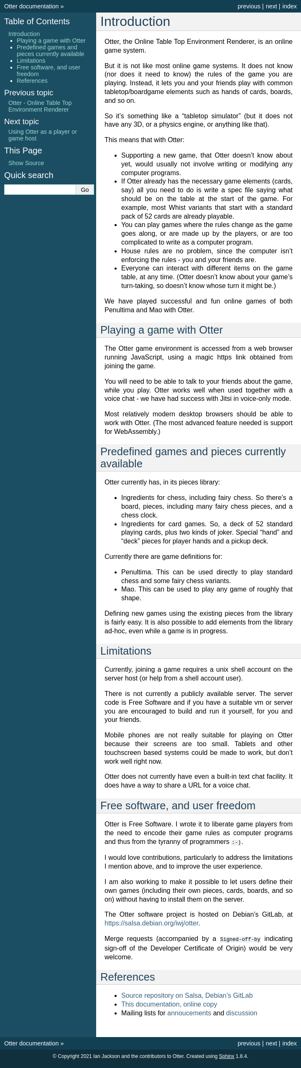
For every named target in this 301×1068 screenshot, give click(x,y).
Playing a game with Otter (51, 40)
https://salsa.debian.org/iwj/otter (151, 922)
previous (248, 6)
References (32, 80)
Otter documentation (31, 6)
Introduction (24, 34)
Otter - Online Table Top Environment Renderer (39, 106)
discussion (242, 1012)
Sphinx (227, 1055)
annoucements (189, 1012)
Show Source (26, 163)
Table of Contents (37, 21)
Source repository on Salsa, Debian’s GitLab (187, 994)
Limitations (31, 60)
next (271, 6)
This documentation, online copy (169, 1003)
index (290, 6)
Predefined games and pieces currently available (50, 50)
